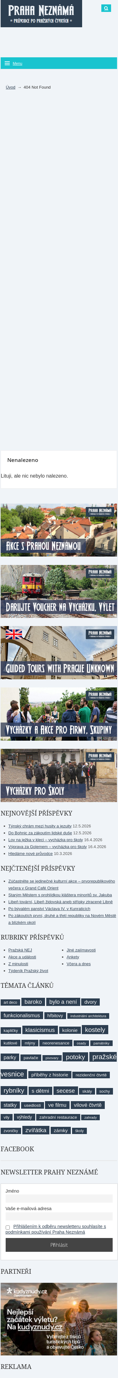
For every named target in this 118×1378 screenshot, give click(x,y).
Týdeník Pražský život (28, 970)
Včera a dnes (79, 963)
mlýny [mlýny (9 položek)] (30, 1043)
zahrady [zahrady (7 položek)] (90, 1117)
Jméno (12, 1191)
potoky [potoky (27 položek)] (75, 1056)
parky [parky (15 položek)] (10, 1057)
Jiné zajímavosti (81, 950)
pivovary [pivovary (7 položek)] (52, 1058)
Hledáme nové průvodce (30, 853)
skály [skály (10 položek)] (87, 1091)
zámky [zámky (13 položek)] (61, 1130)
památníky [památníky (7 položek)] (101, 1043)
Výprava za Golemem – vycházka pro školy (47, 846)
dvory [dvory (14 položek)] (90, 1002)
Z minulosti (18, 963)
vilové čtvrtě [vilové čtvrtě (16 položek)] (88, 1105)
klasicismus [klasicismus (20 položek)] (40, 1030)
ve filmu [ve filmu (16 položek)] (57, 1105)
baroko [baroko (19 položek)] (33, 1002)
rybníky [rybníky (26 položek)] (14, 1090)
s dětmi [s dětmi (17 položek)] (40, 1091)
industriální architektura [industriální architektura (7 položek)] (88, 1016)
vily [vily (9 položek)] (6, 1117)
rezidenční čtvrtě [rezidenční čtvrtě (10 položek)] (91, 1075)
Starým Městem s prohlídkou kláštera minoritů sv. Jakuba (60, 895)
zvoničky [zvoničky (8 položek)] (11, 1131)
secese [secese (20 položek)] (66, 1090)
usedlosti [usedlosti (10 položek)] (32, 1105)
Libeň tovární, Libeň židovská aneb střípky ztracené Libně (60, 901)
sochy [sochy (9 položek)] (104, 1091)
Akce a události (22, 957)
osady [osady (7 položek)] (81, 1043)
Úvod (10, 87)
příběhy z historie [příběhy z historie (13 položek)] (49, 1074)
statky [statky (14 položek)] (10, 1105)
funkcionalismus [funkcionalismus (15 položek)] (22, 1015)
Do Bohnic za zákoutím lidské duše (40, 833)
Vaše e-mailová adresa (29, 1208)
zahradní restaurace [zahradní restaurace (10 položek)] (58, 1117)
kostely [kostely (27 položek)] (95, 1029)
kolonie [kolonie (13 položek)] (70, 1030)
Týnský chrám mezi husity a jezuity (40, 826)
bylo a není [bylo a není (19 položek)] (63, 1002)
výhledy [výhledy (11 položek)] (24, 1117)
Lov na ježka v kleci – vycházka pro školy (45, 839)
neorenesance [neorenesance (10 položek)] (55, 1043)
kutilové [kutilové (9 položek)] (10, 1043)
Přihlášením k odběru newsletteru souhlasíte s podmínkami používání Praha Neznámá (56, 1229)
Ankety (73, 957)
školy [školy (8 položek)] (79, 1131)
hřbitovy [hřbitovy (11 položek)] (55, 1015)
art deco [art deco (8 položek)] (10, 1002)
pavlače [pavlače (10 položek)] (31, 1057)
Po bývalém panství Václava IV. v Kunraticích (49, 908)
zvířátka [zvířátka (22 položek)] (36, 1130)
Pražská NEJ (20, 950)
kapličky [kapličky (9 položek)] (11, 1030)
